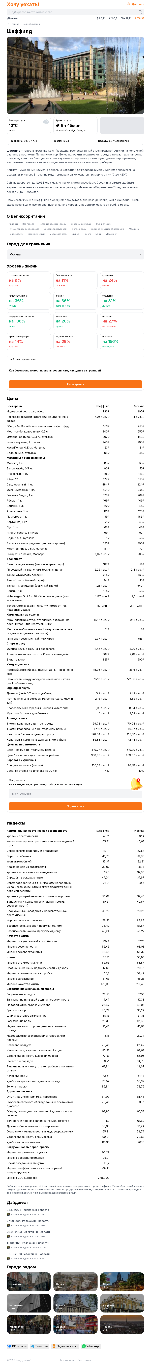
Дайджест (135, 4)
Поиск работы (16, 234)
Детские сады (79, 229)
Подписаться (75, 806)
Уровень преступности (55, 229)
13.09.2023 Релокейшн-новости (28, 1243)
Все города (28, 224)
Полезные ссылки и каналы (52, 224)
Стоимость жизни (36, 234)
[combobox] (72, 12)
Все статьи (84, 1360)
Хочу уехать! (23, 4)
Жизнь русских (103, 224)
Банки (98, 234)
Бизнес (75, 234)
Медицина (134, 229)
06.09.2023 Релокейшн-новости (28, 1254)
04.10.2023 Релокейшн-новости (28, 1210)
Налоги (87, 234)
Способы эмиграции (81, 224)
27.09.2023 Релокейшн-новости (28, 1221)
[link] (17, 1346)
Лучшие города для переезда (24, 229)
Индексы (13, 224)
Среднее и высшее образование (107, 229)
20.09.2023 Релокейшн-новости (28, 1232)
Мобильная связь (58, 234)
